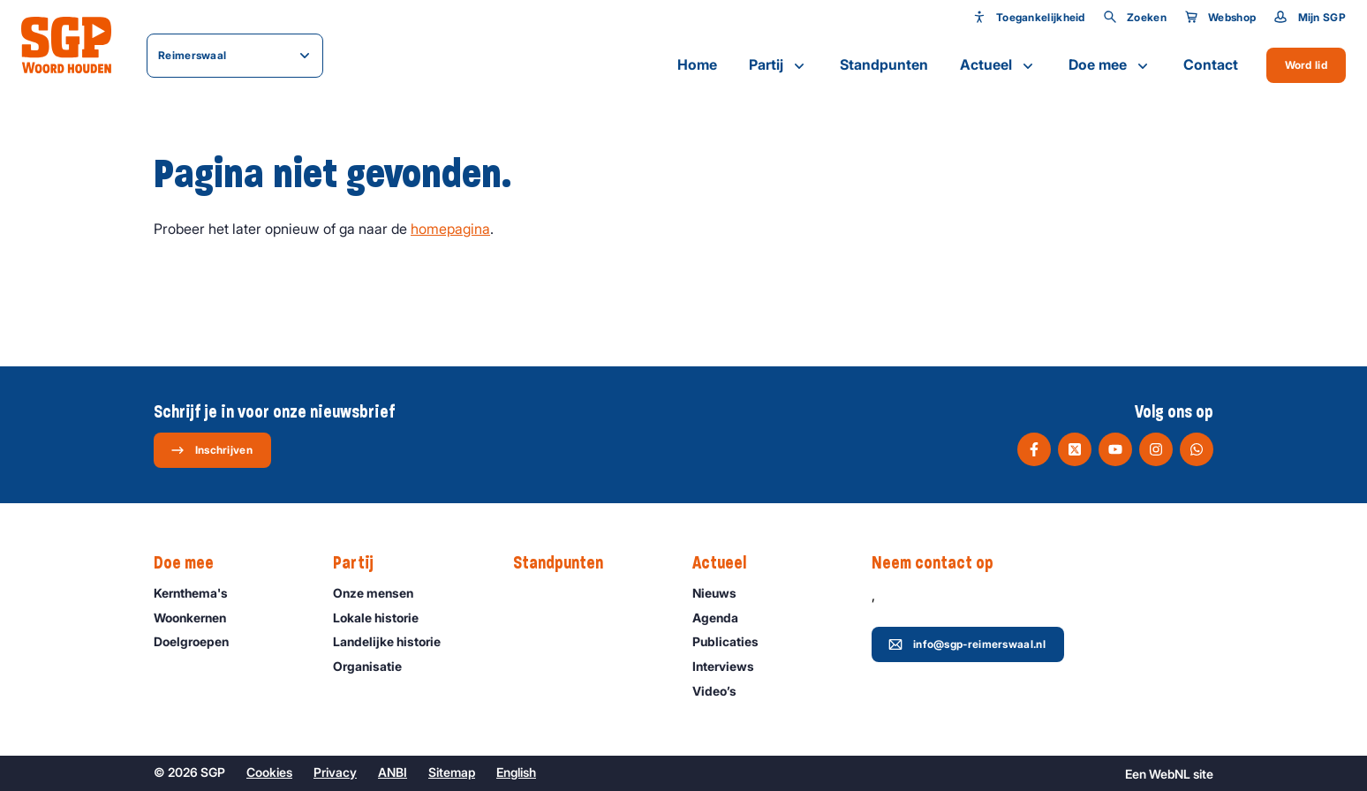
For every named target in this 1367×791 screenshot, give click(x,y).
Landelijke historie (395, 641)
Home (697, 64)
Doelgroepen (199, 641)
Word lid (1306, 65)
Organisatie (375, 666)
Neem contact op (941, 563)
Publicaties (733, 641)
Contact (1210, 64)
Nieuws (722, 592)
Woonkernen (198, 617)
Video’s (722, 690)
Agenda (723, 617)
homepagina (450, 228)
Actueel (998, 65)
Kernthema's (199, 592)
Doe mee (1110, 65)
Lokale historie (383, 617)
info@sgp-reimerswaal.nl (967, 644)
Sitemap (451, 772)
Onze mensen (381, 592)
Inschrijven (211, 450)
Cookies (269, 772)
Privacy (335, 772)
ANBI (392, 772)
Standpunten (884, 64)
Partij (778, 65)
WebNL (1169, 773)
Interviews (731, 666)
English (516, 772)
